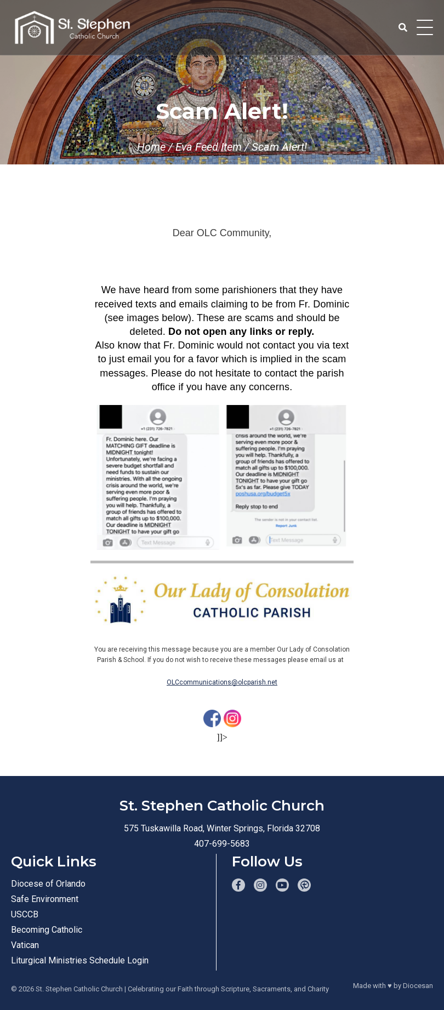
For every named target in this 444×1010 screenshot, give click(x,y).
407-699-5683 (222, 843)
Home (151, 146)
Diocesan (418, 986)
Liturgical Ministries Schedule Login (80, 960)
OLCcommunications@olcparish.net (222, 682)
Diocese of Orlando (48, 883)
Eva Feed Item (208, 146)
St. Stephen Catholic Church (79, 989)
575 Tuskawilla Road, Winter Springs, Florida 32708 (222, 828)
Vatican (25, 945)
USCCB (24, 914)
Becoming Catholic (46, 930)
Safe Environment (44, 899)
